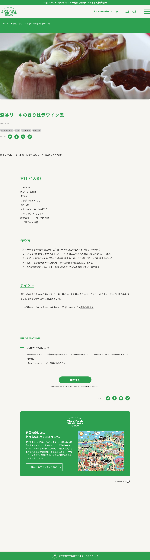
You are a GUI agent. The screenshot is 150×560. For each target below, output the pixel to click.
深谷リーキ (36, 130)
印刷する (75, 380)
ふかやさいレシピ (7, 130)
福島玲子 (87, 307)
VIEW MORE (120, 481)
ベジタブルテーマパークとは (102, 11)
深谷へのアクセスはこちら (44, 467)
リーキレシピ (26, 130)
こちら (57, 363)
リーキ (17, 130)
